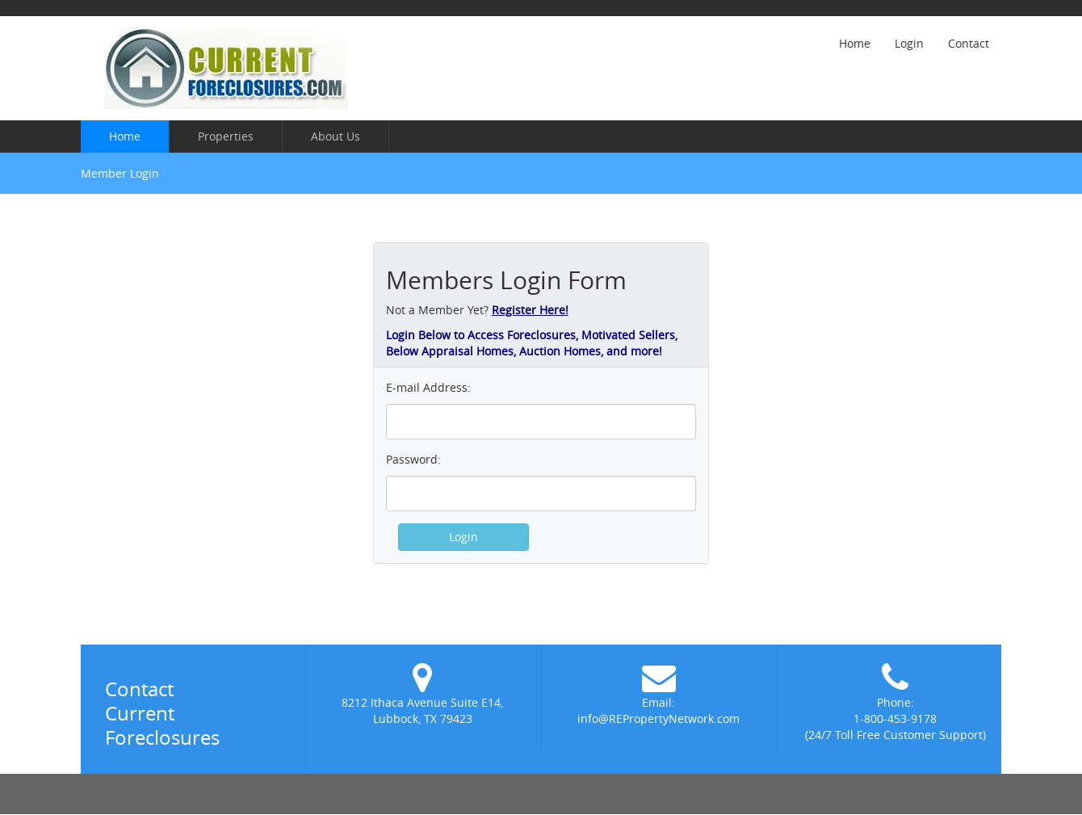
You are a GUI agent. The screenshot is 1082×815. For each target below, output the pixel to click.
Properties (226, 136)
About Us (335, 136)
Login (909, 43)
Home (854, 43)
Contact (968, 43)
